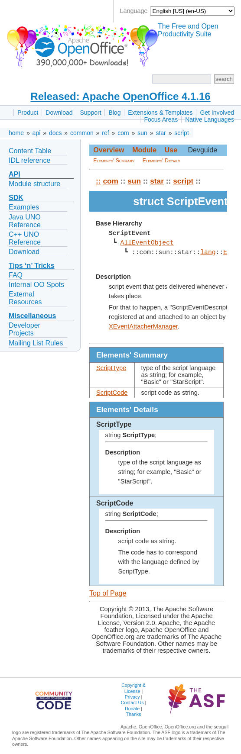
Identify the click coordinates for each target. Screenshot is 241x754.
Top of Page (107, 593)
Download (59, 112)
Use (171, 150)
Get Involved (217, 112)
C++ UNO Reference (25, 238)
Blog (114, 112)
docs (55, 132)
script (181, 132)
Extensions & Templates (160, 112)
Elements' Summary (113, 161)
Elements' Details (161, 161)
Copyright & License (133, 688)
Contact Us (132, 702)
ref (105, 132)
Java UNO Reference (25, 221)
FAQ (16, 275)
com (123, 132)
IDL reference (29, 160)
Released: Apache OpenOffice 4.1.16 (120, 96)
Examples (24, 207)
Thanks (133, 714)
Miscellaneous (32, 315)
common (82, 132)
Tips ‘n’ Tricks (32, 265)
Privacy (132, 696)
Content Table (30, 151)
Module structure (34, 183)
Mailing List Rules (36, 343)
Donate (132, 708)
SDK (16, 197)
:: (98, 181)
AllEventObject (146, 242)
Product (27, 112)
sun (142, 132)
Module (144, 150)
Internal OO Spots (36, 284)
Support (90, 112)
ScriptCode (112, 392)
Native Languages (209, 119)
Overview (108, 150)
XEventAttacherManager (143, 326)
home (16, 132)
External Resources (25, 298)
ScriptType (111, 367)
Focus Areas (161, 119)
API (14, 174)
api (37, 132)
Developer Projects (24, 329)
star (161, 132)
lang (207, 252)
